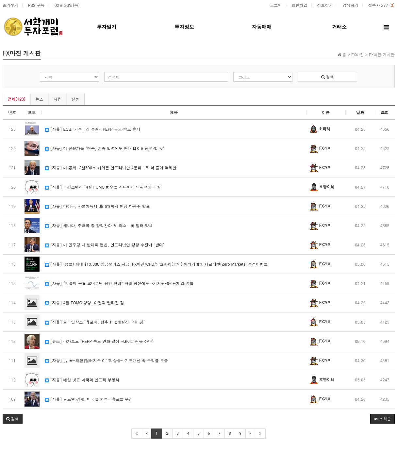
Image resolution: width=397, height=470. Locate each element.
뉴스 (39, 99)
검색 (327, 76)
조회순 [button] (382, 418)
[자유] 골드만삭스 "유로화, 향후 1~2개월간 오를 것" (95, 322)
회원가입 (299, 5)
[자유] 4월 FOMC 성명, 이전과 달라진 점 (84, 302)
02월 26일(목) (67, 5)
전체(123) (16, 99)
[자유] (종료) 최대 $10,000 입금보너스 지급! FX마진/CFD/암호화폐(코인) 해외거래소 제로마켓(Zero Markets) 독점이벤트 (156, 264)
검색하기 (350, 5)
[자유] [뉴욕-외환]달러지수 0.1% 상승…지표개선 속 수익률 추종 (106, 360)
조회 (385, 112)
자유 (57, 99)
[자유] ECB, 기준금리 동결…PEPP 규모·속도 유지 (93, 129)
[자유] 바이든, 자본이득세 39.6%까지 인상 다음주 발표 (97, 206)
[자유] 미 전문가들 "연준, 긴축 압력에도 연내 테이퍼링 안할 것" (105, 148)
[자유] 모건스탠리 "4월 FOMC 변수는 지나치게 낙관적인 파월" (104, 187)
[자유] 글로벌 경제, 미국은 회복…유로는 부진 (89, 399)
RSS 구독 (36, 5)
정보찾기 (325, 5)
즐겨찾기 (10, 5)
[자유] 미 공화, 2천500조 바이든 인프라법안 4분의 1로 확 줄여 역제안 (111, 167)
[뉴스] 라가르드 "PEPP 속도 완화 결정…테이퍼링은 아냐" (99, 341)
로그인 (276, 5)
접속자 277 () (381, 5)
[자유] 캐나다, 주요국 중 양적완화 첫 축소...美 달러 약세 (99, 225)
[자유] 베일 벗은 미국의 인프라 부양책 (82, 379)
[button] (13, 419)
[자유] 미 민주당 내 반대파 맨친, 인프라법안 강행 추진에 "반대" (105, 244)
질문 (75, 99)
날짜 (360, 112)
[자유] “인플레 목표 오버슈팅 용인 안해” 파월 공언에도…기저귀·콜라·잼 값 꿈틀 (119, 283)
